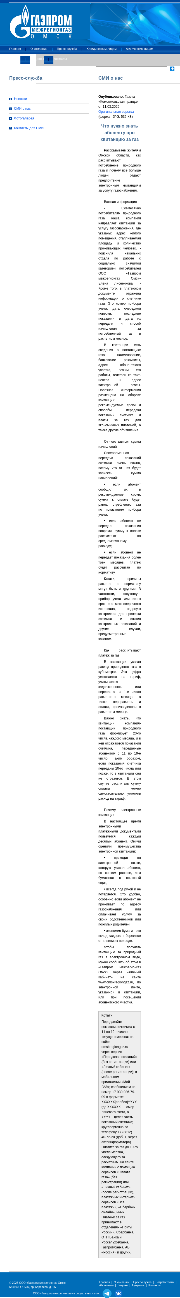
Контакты (60, 58)
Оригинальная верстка (116, 112)
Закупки (14, 58)
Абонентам (106, 1285)
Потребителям (164, 1282)
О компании (39, 48)
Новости (20, 99)
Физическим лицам (139, 48)
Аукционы (37, 58)
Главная (15, 48)
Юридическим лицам (102, 48)
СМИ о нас (22, 109)
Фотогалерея (24, 118)
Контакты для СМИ (29, 128)
